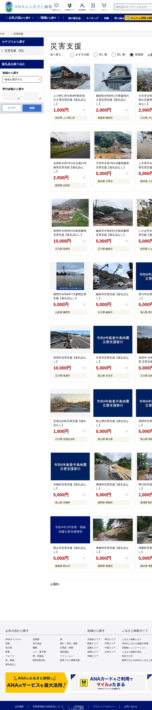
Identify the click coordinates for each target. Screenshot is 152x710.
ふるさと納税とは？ (132, 639)
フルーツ (9, 656)
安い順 (103, 54)
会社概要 (19, 706)
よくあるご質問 (76, 708)
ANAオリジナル (13, 639)
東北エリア (110, 639)
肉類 (7, 643)
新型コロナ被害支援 (70, 660)
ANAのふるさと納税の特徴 (135, 643)
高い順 (121, 54)
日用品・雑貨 (66, 647)
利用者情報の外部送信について (48, 706)
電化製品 (64, 652)
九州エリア (110, 652)
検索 (32, 107)
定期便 (36, 639)
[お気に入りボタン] (84, 110)
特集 (106, 18)
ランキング (92, 18)
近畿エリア (92, 647)
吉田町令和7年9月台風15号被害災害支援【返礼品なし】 (70, 167)
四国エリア (92, 652)
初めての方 (127, 656)
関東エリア (92, 643)
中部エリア (110, 643)
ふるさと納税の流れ (132, 652)
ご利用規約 (78, 706)
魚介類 (8, 647)
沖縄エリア (92, 656)
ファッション (66, 656)
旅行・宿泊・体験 (69, 643)
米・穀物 (9, 660)
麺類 (35, 647)
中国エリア (110, 647)
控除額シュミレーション (134, 647)
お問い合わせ (130, 706)
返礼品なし (10, 664)
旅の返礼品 (74, 18)
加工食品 (37, 643)
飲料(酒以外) (39, 660)
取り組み (119, 18)
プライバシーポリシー (104, 706)
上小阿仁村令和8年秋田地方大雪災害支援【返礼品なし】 (69, 99)
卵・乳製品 (38, 656)
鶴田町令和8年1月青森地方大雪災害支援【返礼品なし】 (112, 99)
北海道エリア (93, 639)
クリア (11, 107)
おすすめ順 (82, 54)
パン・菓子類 (39, 652)
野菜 (7, 652)
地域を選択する (13, 79)
